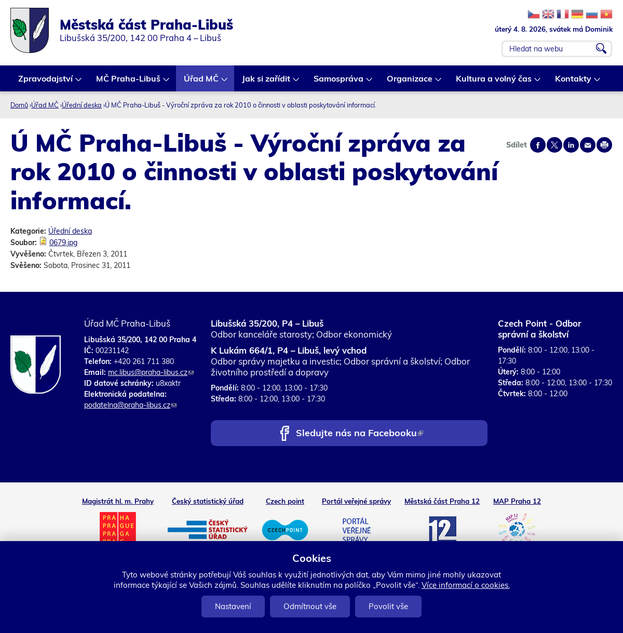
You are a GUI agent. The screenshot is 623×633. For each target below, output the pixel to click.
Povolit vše (388, 606)
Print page (604, 145)
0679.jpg (63, 242)
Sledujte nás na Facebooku (359, 434)
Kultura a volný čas (494, 82)
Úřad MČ (201, 82)
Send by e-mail (587, 145)
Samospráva (339, 82)
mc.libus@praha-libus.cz (151, 372)
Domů (19, 105)
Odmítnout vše (309, 606)
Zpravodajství (46, 82)
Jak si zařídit (266, 82)
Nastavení (233, 606)
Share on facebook (538, 145)
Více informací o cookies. (466, 585)
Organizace (410, 82)
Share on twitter (554, 145)
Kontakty (573, 82)
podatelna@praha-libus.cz (130, 405)
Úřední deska (82, 105)
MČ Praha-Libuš (128, 82)
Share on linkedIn (571, 145)
